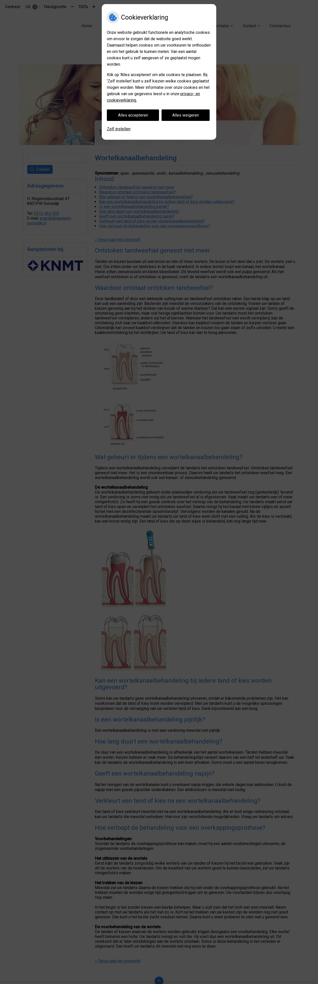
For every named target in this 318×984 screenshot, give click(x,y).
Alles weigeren (185, 115)
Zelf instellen (119, 128)
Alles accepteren (133, 115)
